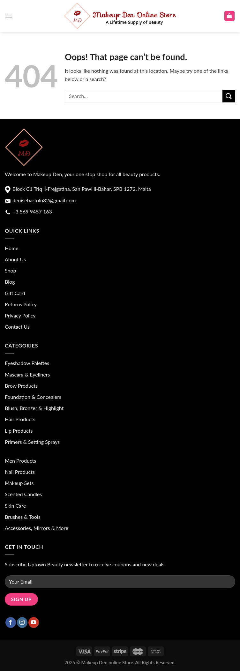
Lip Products (19, 431)
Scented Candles (23, 494)
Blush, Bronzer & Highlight (34, 408)
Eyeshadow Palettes (27, 363)
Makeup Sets (19, 483)
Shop (10, 270)
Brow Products (21, 386)
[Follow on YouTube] (33, 622)
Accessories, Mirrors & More (36, 528)
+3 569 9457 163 (31, 211)
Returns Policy (21, 304)
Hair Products (20, 419)
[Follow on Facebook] (10, 622)
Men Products (20, 461)
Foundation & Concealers (33, 397)
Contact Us (17, 327)
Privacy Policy (20, 315)
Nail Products (20, 472)
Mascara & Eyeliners (27, 374)
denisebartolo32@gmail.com (43, 200)
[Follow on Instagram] (22, 622)
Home (12, 248)
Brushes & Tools (23, 517)
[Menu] (8, 16)
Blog (10, 282)
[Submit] (228, 96)
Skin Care (15, 506)
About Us (15, 259)
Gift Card (15, 293)
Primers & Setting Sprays (32, 442)
